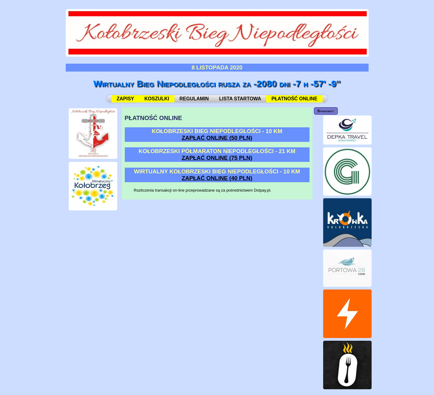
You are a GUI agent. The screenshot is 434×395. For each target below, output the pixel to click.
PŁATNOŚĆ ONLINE (294, 98)
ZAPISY (125, 98)
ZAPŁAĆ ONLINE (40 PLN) (217, 178)
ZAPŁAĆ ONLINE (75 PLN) (217, 158)
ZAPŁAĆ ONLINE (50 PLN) (217, 138)
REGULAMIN (194, 98)
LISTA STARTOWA (240, 98)
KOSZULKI (156, 98)
